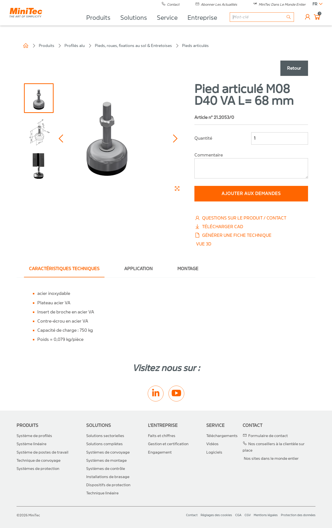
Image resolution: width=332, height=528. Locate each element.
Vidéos (212, 444)
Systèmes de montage (106, 460)
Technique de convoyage (39, 460)
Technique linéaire (102, 493)
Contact (252, 425)
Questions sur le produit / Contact (240, 218)
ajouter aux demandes (251, 193)
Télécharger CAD (218, 227)
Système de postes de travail (42, 452)
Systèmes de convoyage (108, 452)
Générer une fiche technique (232, 235)
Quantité (203, 138)
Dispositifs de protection (108, 485)
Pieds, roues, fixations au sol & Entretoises (133, 46)
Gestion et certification (168, 444)
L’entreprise (163, 425)
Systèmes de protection (38, 469)
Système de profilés (34, 436)
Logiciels (214, 452)
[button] (61, 138)
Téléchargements (222, 436)
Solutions (133, 24)
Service (166, 24)
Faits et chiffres (161, 436)
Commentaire (208, 155)
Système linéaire (31, 444)
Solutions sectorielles (105, 436)
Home (26, 45)
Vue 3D (203, 244)
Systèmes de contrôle (105, 469)
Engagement (160, 452)
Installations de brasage (107, 477)
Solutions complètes (104, 444)
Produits (98, 24)
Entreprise (202, 24)
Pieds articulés (195, 46)
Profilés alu (74, 46)
